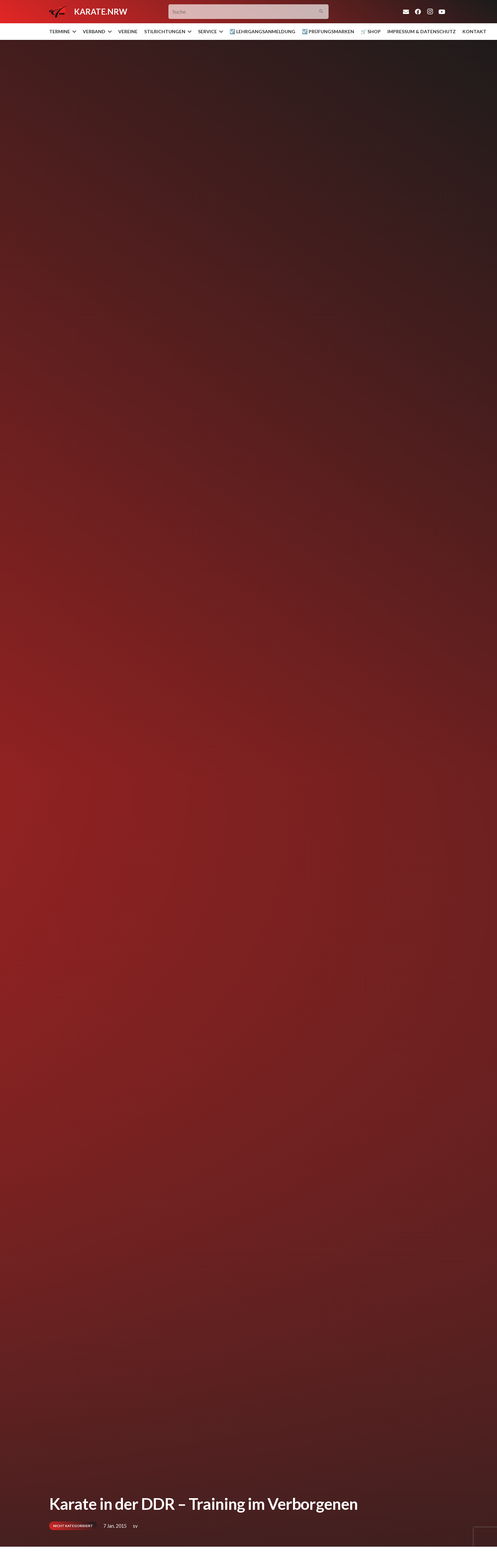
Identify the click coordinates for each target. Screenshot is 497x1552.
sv (135, 1526)
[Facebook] (418, 12)
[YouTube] (442, 12)
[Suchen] (321, 11)
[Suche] (248, 11)
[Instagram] (430, 12)
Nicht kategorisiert (73, 1525)
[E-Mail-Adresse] (406, 12)
